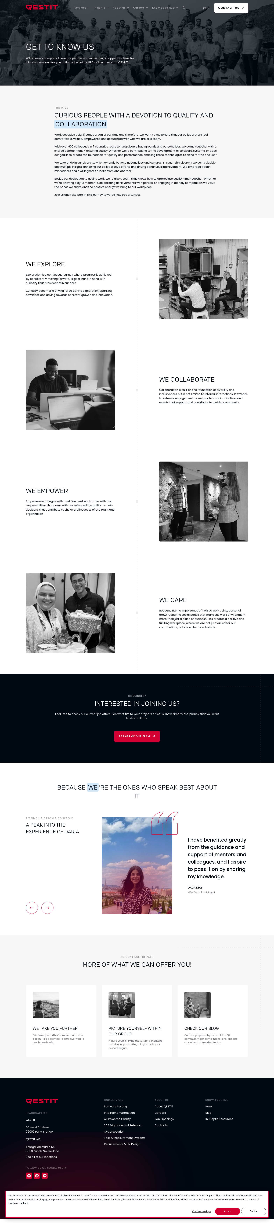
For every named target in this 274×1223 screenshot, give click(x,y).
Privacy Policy (122, 1199)
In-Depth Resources (219, 1123)
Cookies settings (201, 1211)
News (209, 1110)
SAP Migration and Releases (123, 1129)
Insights (99, 7)
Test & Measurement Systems (124, 1142)
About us (119, 7)
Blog (208, 1116)
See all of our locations (41, 1161)
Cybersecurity (114, 1135)
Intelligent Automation (119, 1116)
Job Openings (164, 1123)
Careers (139, 7)
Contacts (161, 1129)
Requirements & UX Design (122, 1148)
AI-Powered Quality (117, 1123)
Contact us (228, 8)
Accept (227, 1211)
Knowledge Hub (163, 7)
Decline (253, 1211)
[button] (32, 908)
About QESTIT (164, 1110)
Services (80, 7)
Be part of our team (134, 737)
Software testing (115, 1110)
